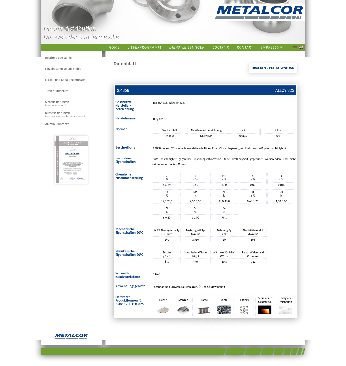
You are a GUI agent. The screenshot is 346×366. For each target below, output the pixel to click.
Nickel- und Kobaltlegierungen (65, 80)
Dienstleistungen (187, 47)
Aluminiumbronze (57, 124)
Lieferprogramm (145, 47)
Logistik (221, 47)
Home (114, 47)
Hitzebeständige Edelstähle (63, 69)
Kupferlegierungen (65, 114)
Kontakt (245, 47)
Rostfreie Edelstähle (58, 58)
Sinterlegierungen (57, 103)
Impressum (272, 47)
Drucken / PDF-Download (273, 68)
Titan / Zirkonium (56, 91)
